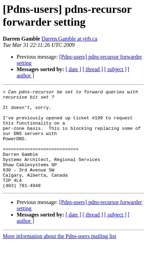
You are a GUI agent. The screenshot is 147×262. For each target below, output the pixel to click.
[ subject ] (115, 69)
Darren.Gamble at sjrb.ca (69, 39)
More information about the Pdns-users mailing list (59, 256)
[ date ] (73, 69)
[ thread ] (93, 69)
